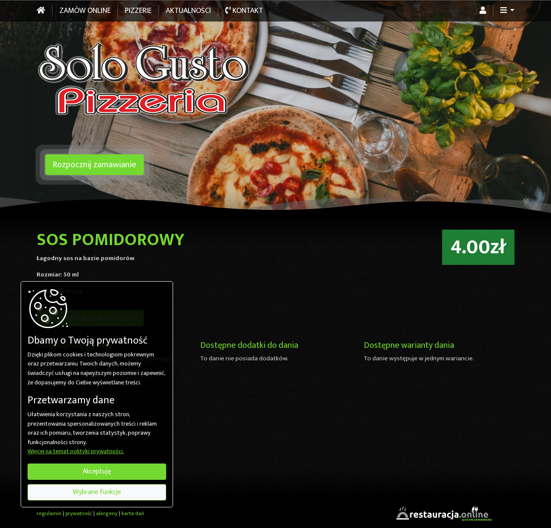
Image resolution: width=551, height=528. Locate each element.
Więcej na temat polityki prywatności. (76, 452)
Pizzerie (138, 10)
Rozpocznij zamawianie (94, 164)
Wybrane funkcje (97, 492)
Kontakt (244, 10)
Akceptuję (97, 471)
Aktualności (188, 10)
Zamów (85, 10)
